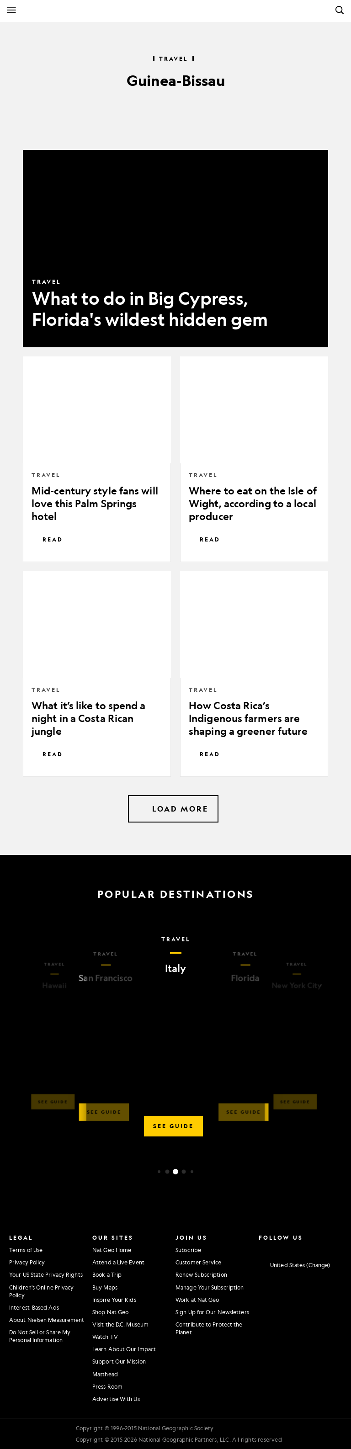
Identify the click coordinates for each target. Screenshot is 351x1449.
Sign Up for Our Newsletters (212, 1312)
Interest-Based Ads (34, 1307)
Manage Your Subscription (210, 1287)
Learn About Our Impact (124, 1349)
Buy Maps (104, 1287)
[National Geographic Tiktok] (323, 1249)
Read (47, 539)
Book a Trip (107, 1274)
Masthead (105, 1374)
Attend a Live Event (118, 1262)
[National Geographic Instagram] (259, 1249)
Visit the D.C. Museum (120, 1324)
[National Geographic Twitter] (285, 1249)
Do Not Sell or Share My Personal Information (39, 1335)
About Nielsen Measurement (47, 1319)
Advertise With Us (116, 1398)
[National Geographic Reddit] (336, 1249)
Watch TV (105, 1336)
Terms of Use (26, 1249)
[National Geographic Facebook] (272, 1249)
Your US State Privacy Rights (46, 1274)
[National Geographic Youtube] (298, 1249)
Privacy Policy (27, 1262)
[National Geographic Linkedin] (311, 1249)
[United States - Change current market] (294, 1265)
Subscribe (188, 1249)
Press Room (107, 1386)
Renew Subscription (201, 1274)
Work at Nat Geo (197, 1299)
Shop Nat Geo (110, 1312)
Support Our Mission (119, 1361)
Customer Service (199, 1262)
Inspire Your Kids (114, 1299)
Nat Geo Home (111, 1249)
